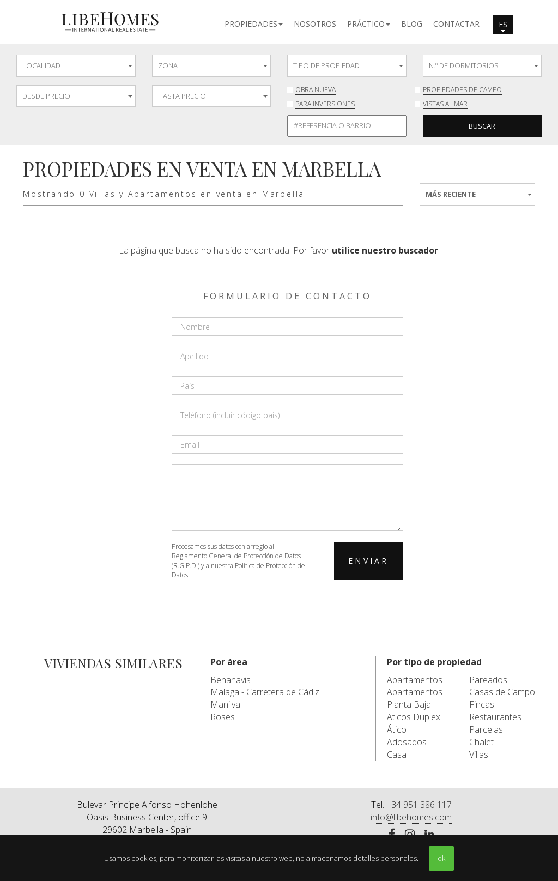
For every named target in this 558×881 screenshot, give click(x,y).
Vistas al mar (445, 103)
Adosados (407, 742)
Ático (397, 729)
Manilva (225, 704)
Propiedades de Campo (462, 89)
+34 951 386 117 (419, 805)
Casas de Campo (502, 692)
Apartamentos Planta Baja (414, 698)
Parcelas (486, 729)
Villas (478, 755)
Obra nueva (315, 89)
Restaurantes (495, 717)
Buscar (482, 126)
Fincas (481, 704)
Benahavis (230, 680)
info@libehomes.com (411, 817)
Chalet (481, 742)
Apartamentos (414, 680)
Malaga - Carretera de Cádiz (264, 692)
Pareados (488, 680)
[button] (253, 23)
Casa (397, 755)
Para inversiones (325, 103)
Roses (222, 717)
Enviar (368, 561)
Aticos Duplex (413, 717)
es (503, 25)
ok (441, 858)
